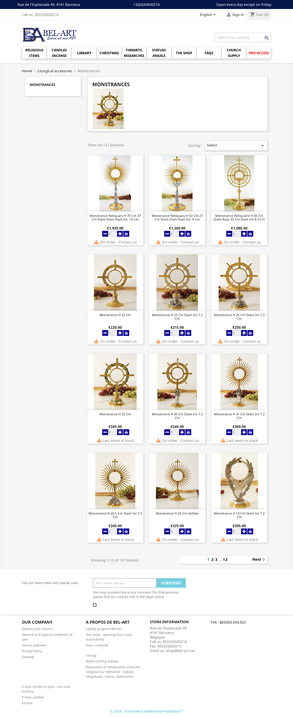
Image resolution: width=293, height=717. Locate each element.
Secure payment (34, 645)
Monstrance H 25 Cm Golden (177, 513)
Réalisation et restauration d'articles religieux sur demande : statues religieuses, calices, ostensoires (113, 672)
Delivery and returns (37, 629)
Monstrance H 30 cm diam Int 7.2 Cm (177, 416)
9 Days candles (33, 697)
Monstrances (42, 84)
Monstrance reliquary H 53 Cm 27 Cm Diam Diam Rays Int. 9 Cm (177, 217)
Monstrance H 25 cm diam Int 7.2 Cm (177, 316)
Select (236, 145)
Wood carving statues (102, 661)
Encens (27, 703)
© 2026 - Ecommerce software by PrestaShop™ (146, 711)
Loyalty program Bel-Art (104, 629)
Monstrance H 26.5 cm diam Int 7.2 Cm (115, 515)
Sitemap (28, 657)
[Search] (243, 37)
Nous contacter (97, 645)
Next (259, 559)
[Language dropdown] (208, 15)
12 (225, 559)
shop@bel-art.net (180, 650)
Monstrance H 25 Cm (115, 315)
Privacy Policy (32, 651)
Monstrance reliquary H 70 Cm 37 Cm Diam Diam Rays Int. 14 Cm (115, 217)
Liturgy (91, 655)
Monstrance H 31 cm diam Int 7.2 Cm (239, 416)
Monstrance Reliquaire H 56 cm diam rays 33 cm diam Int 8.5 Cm (239, 217)
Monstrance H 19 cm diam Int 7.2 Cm (239, 515)
